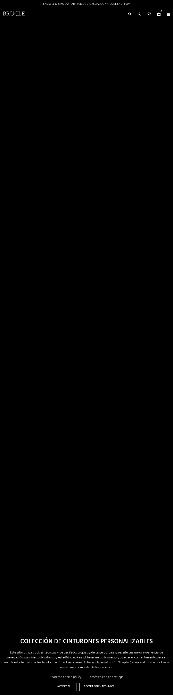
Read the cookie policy (66, 677)
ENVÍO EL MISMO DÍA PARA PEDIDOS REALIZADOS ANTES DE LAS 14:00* (86, 4)
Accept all (64, 686)
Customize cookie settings (104, 677)
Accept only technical (100, 686)
